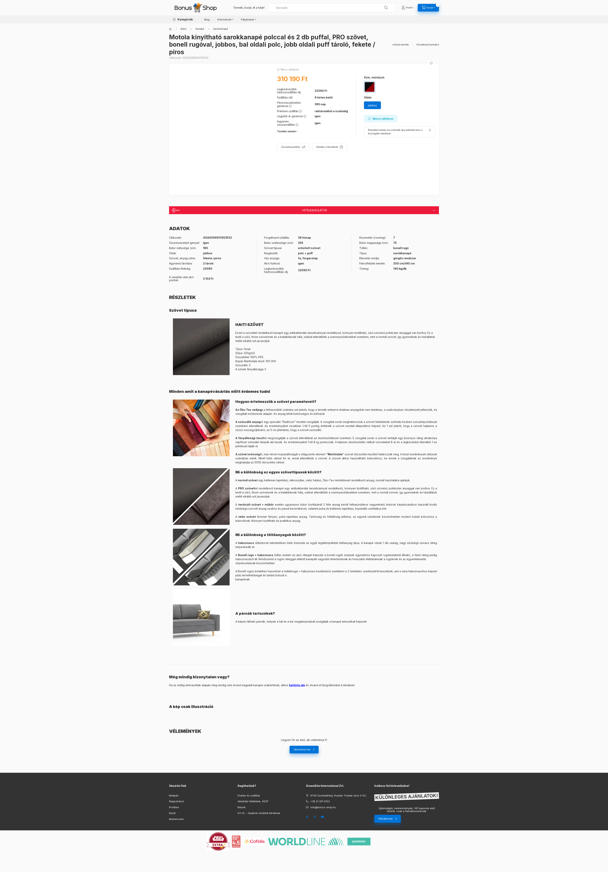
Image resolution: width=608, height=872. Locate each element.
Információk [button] (224, 19)
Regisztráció (176, 801)
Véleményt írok (302, 749)
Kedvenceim (176, 819)
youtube (322, 817)
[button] (183, 19)
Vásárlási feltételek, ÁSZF (252, 801)
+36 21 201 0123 (320, 801)
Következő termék (427, 44)
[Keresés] (386, 7)
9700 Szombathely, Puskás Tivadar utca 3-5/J (338, 795)
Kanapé (199, 28)
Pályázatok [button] (247, 19)
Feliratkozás (385, 818)
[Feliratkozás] (399, 131)
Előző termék (401, 44)
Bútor (184, 28)
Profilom (174, 807)
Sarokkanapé (220, 28)
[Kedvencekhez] (431, 63)
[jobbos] (372, 105)
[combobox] (332, 8)
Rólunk (241, 807)
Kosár (172, 813)
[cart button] (428, 8)
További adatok (286, 131)
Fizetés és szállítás (248, 795)
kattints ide (297, 685)
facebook (307, 817)
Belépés (174, 795)
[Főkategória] (170, 29)
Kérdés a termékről (327, 147)
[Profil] (407, 8)
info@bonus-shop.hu (323, 807)
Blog (207, 19)
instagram (315, 817)
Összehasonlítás (290, 147)
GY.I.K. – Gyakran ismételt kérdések (258, 813)
